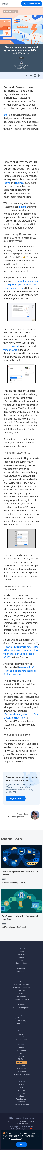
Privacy (21, 993)
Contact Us (21, 1023)
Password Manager (21, 999)
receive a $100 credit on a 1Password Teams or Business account (19, 671)
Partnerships (21, 1050)
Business (19, 182)
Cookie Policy (16, 1138)
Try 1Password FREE (31, 3)
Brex (5, 114)
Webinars (21, 1005)
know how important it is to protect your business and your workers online (21, 284)
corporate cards (11, 346)
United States (21, 1039)
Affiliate (22, 1053)
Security (21, 990)
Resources (21, 1002)
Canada (21, 1037)
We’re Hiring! (22, 1062)
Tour (21, 982)
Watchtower (21, 968)
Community (21, 1021)
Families (21, 954)
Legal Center (21, 1071)
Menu (5, 3)
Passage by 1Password (21, 1074)
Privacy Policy (24, 1121)
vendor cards (10, 349)
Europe (21, 1034)
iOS (21, 1087)
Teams (6, 182)
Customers (21, 996)
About (21, 1047)
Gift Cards (21, 1059)
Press (21, 1056)
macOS (21, 1084)
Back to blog (10, 11)
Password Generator (21, 985)
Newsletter (21, 1068)
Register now (15, 798)
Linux (21, 1096)
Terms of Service (13, 1121)
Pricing (21, 951)
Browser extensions (21, 1104)
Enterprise (22, 966)
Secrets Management (21, 1007)
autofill (22, 206)
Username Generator (21, 987)
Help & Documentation (21, 1018)
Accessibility (24, 1123)
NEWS (21, 57)
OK (21, 1144)
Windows (21, 1090)
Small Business (21, 963)
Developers (21, 971)
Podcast (21, 1065)
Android (21, 1093)
